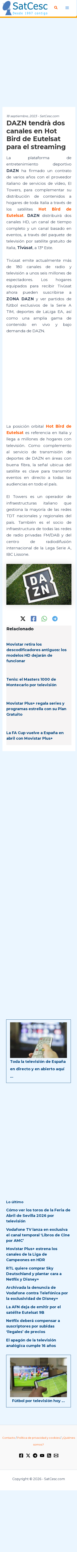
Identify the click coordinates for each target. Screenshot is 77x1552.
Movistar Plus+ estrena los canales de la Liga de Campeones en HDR (31, 1254)
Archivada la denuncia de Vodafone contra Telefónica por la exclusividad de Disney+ (37, 1293)
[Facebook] (33, 618)
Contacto (8, 1437)
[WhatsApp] (44, 618)
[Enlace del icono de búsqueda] (56, 7)
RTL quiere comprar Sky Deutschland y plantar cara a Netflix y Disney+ (34, 1274)
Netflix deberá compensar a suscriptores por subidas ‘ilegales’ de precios (33, 1326)
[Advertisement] (38, 62)
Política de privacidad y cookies (38, 1437)
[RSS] (49, 1455)
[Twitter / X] (23, 618)
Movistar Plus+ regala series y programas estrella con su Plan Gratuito (36, 709)
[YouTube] (42, 1455)
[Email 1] (56, 1455)
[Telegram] (55, 618)
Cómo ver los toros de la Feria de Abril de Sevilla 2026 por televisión (38, 1215)
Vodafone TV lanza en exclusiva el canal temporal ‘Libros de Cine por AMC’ (38, 1235)
